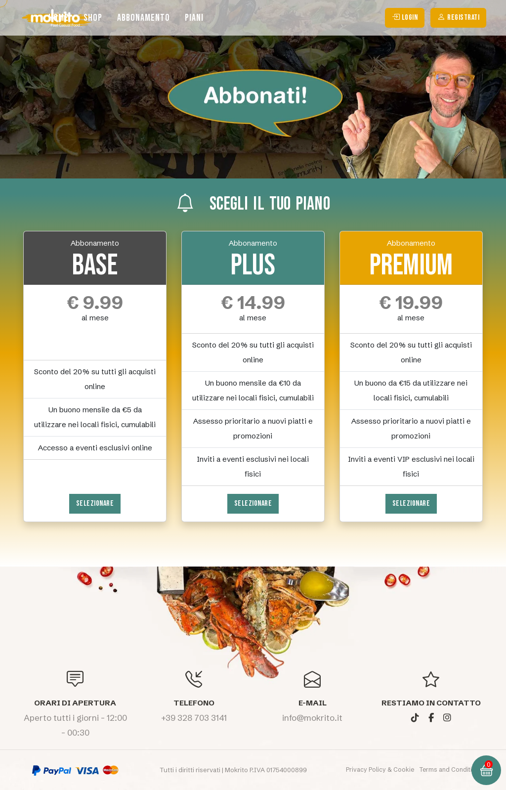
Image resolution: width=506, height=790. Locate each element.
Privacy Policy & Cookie (381, 769)
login (405, 18)
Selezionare (95, 503)
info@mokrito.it (312, 717)
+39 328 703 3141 (194, 717)
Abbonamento (143, 18)
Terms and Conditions (451, 769)
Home (58, 18)
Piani (194, 18)
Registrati (458, 18)
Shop (93, 18)
